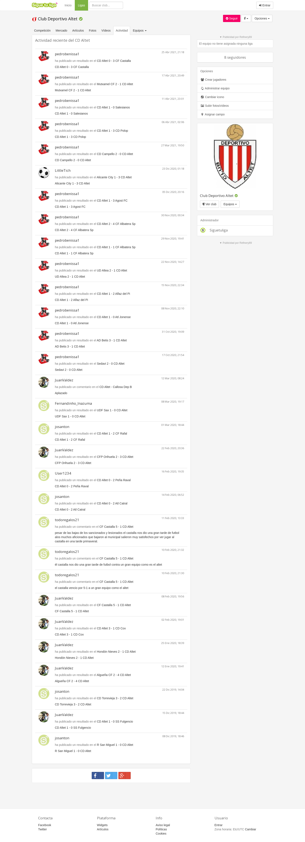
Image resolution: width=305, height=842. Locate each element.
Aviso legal (163, 825)
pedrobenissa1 (67, 53)
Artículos (78, 30)
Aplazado (61, 393)
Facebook (44, 825)
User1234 (63, 473)
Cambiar (250, 829)
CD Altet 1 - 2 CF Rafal (112, 433)
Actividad (122, 30)
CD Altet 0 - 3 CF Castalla (114, 60)
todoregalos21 (67, 519)
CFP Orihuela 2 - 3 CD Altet (115, 456)
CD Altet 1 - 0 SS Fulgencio (115, 721)
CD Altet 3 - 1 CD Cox (111, 628)
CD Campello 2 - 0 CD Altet (115, 154)
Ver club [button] (209, 204)
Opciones (262, 18)
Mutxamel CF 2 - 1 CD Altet (115, 84)
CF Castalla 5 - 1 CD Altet (116, 526)
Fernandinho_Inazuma (73, 403)
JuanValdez (64, 380)
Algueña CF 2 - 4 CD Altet (114, 675)
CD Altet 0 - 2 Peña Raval (114, 480)
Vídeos (106, 30)
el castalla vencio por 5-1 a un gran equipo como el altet (91, 588)
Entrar (264, 5)
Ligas (83, 5)
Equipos (230, 204)
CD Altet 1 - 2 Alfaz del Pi (113, 293)
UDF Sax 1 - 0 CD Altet (112, 410)
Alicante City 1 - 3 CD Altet (114, 177)
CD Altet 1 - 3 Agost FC (112, 200)
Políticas (161, 829)
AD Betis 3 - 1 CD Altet (112, 340)
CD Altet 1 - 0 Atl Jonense (114, 317)
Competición (42, 30)
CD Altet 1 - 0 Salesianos (113, 107)
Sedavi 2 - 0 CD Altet (110, 363)
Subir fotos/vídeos (214, 105)
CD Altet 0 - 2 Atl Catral (112, 503)
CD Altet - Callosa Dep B (115, 387)
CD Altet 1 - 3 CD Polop (112, 130)
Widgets (102, 825)
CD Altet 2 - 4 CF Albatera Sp (116, 224)
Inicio (68, 5)
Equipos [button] (140, 30)
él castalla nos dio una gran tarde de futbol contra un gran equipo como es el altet (108, 564)
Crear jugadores (213, 79)
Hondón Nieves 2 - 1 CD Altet (116, 651)
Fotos (92, 30)
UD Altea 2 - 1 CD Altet (112, 270)
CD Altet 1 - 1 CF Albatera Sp (116, 247)
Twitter (42, 829)
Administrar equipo (215, 88)
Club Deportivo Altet (55, 19)
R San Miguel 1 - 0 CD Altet (115, 744)
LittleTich (63, 170)
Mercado (61, 30)
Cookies (161, 833)
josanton (62, 426)
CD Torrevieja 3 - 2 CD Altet (115, 698)
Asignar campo (212, 114)
